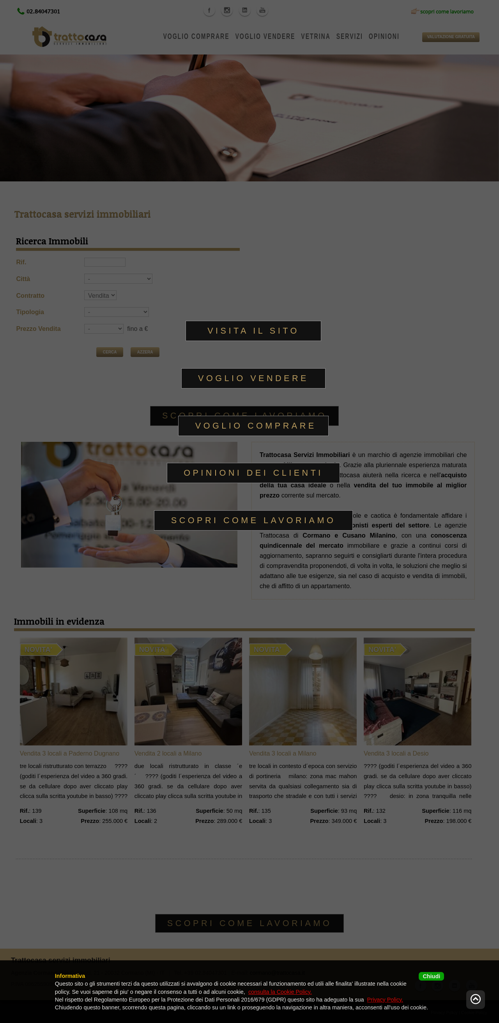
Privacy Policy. (385, 1000)
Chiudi (431, 976)
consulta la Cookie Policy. (280, 992)
